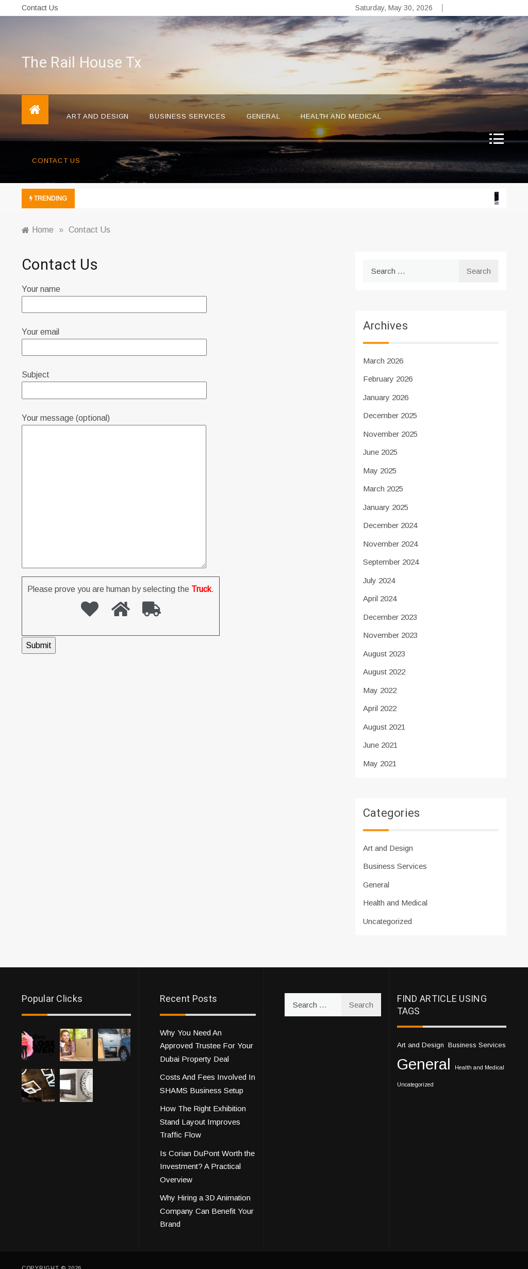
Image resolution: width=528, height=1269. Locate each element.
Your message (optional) (114, 476)
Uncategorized (387, 905)
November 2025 (390, 418)
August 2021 (384, 711)
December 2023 (390, 601)
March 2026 (383, 345)
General (263, 101)
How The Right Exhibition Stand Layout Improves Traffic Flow (203, 1106)
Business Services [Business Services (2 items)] (477, 1029)
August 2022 (384, 656)
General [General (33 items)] (424, 1048)
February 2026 (387, 363)
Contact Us (40, 8)
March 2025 (383, 473)
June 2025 (380, 436)
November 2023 (390, 619)
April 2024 (380, 583)
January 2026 (385, 381)
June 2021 (380, 729)
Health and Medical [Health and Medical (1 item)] (479, 1052)
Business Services (188, 101)
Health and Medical (341, 101)
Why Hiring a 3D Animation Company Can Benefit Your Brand (207, 1195)
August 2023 (384, 638)
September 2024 (391, 546)
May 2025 (380, 455)
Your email (114, 324)
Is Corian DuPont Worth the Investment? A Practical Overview (207, 1150)
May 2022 (380, 674)
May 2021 (380, 748)
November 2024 (390, 528)
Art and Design (98, 101)
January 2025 (385, 491)
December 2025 (390, 399)
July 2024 (379, 565)
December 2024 (390, 509)
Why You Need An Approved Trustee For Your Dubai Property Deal (206, 1030)
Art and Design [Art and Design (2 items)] (420, 1029)
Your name (114, 281)
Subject (114, 367)
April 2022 (380, 692)
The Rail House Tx (81, 47)
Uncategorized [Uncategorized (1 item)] (415, 1069)
